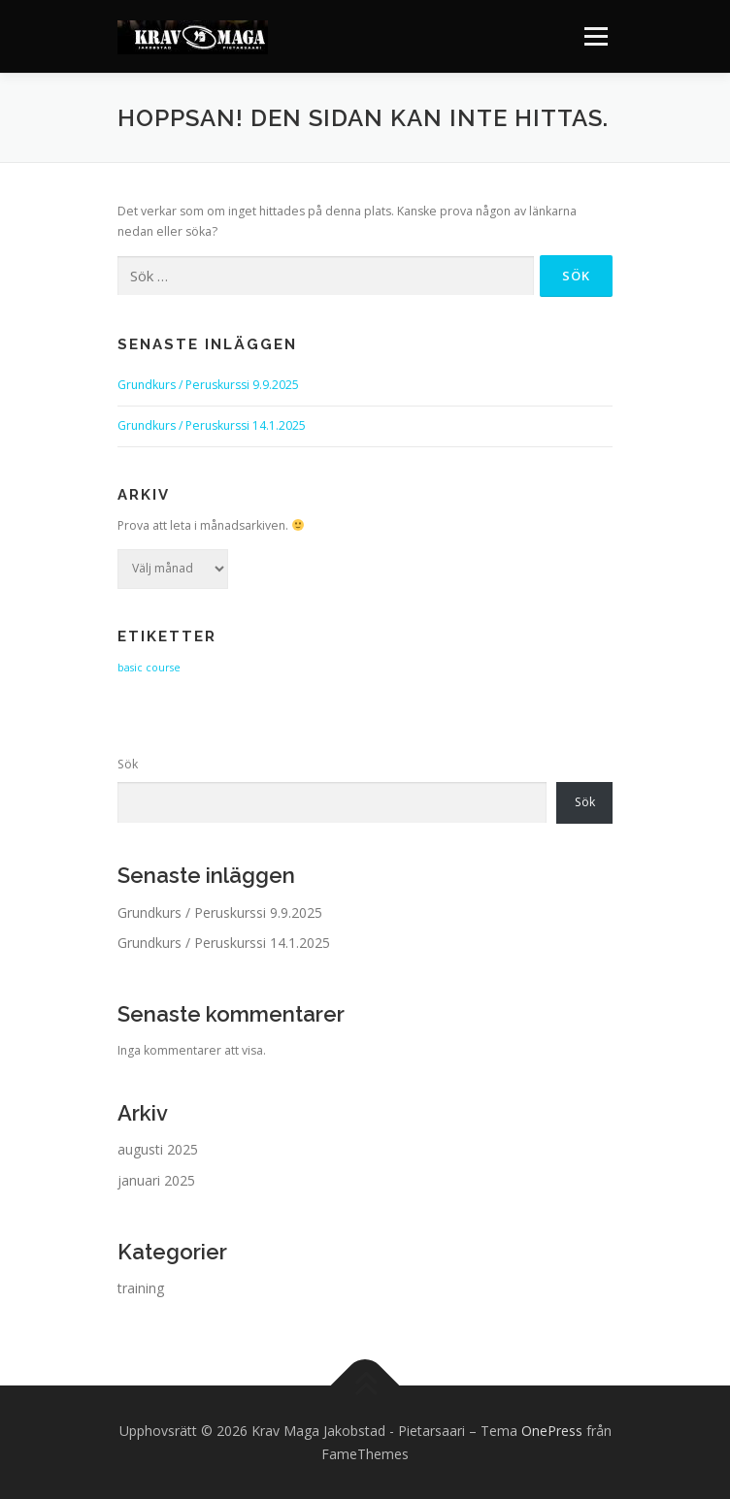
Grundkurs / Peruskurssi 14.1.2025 (211, 425)
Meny (594, 36)
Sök (127, 764)
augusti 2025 (157, 1149)
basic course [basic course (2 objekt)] (149, 667)
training (140, 1288)
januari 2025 (156, 1180)
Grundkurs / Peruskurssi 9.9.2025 (208, 384)
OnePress (551, 1430)
